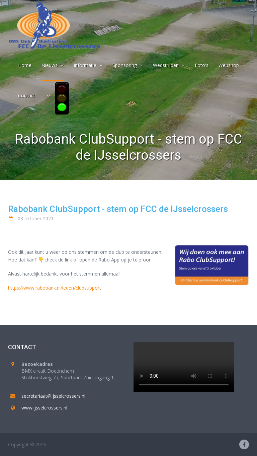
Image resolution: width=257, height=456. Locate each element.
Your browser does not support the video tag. (184, 367)
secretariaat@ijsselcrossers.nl (53, 396)
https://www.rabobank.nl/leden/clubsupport (54, 288)
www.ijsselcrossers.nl (44, 407)
